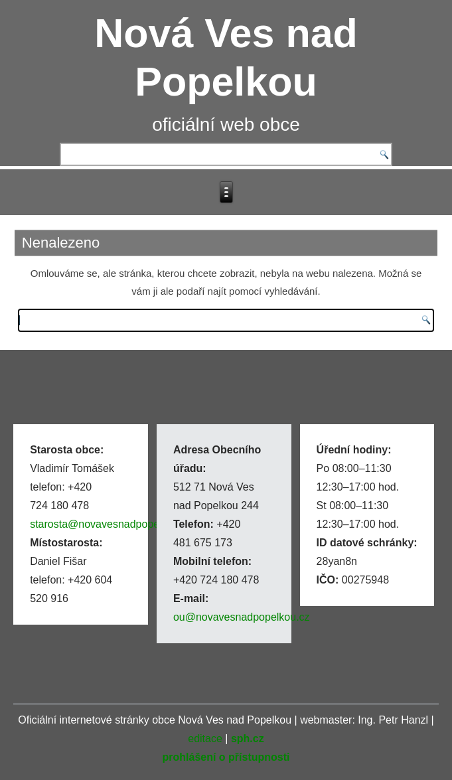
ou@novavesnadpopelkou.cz (241, 617)
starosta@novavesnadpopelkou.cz (111, 524)
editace (205, 738)
